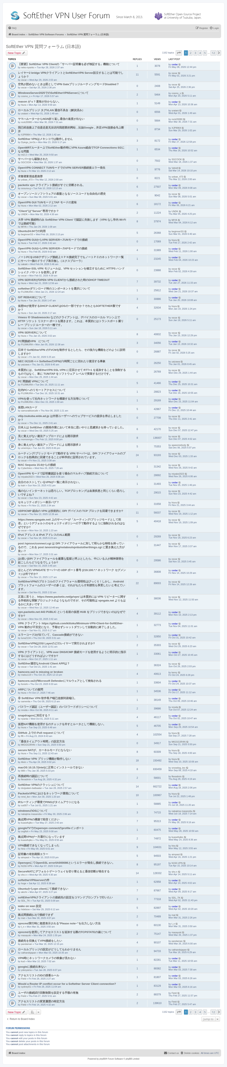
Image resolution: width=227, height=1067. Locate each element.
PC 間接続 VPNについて (33, 381)
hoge (23, 883)
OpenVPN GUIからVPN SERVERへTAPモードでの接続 (52, 248)
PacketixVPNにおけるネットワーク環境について (48, 793)
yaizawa (25, 364)
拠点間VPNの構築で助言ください (38, 819)
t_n (22, 926)
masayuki (26, 935)
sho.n (24, 874)
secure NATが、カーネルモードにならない (45, 750)
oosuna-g (26, 188)
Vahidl (175, 168)
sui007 (24, 805)
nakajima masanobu (31, 814)
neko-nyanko (27, 67)
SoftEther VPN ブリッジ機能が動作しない (44, 758)
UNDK (24, 214)
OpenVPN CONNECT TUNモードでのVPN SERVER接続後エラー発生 (61, 167)
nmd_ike (25, 796)
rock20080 (26, 122)
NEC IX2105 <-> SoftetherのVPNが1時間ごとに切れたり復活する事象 (61, 361)
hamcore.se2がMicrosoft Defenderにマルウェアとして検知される (60, 680)
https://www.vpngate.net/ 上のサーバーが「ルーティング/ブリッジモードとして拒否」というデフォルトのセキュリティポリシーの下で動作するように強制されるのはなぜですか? (71, 523)
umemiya (26, 448)
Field (23, 978)
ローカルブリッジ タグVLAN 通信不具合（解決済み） (51, 110)
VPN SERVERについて (32, 332)
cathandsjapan (28, 952)
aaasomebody (179, 445)
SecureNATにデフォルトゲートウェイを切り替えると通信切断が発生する (64, 871)
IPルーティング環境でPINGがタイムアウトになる (49, 802)
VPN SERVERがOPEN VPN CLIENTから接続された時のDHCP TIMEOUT (64, 279)
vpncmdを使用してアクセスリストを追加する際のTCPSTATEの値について (64, 932)
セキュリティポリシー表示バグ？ (38, 502)
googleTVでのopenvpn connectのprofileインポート (51, 828)
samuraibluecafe (29, 410)
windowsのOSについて (33, 810)
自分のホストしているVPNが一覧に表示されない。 (49, 482)
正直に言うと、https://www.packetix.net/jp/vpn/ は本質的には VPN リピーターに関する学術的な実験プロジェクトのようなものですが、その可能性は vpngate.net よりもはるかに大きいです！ (72, 600)
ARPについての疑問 (30, 689)
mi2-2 (24, 154)
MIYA (24, 226)
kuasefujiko (27, 822)
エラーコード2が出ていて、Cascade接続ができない (50, 634)
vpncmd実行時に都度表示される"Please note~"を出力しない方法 (59, 923)
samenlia (25, 701)
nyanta (24, 718)
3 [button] (195, 53)
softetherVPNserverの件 (33, 880)
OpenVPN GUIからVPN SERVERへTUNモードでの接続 (53, 239)
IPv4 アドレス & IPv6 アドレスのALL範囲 (44, 534)
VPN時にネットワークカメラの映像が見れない (47, 958)
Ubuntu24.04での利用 (32, 231)
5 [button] (205, 53)
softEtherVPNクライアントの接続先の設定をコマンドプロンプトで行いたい (65, 897)
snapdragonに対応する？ (34, 715)
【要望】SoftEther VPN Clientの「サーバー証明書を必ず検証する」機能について (69, 64)
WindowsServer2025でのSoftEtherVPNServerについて (53, 92)
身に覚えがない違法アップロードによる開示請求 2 (49, 444)
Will (23, 770)
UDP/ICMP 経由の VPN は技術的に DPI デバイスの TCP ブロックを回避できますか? (70, 510)
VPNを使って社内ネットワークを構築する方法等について (54, 398)
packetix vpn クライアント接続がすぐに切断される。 (51, 185)
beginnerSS (27, 234)
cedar (175, 64)
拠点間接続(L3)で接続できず (35, 914)
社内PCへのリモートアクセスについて (42, 390)
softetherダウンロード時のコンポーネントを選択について (54, 288)
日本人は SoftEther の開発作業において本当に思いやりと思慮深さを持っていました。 (71, 427)
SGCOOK (26, 162)
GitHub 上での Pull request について (41, 732)
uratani (24, 113)
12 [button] (213, 53)
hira (23, 848)
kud (23, 961)
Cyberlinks (26, 468)
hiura (23, 105)
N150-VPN (26, 866)
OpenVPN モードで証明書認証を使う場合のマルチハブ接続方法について (63, 473)
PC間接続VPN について (33, 341)
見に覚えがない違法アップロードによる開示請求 (48, 436)
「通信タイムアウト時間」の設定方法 (41, 741)
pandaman (26, 944)
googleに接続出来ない (32, 966)
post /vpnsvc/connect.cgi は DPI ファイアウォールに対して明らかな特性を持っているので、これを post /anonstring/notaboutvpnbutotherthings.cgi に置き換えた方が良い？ (71, 547)
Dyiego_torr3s (28, 142)
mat (23, 918)
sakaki (24, 264)
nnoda (24, 710)
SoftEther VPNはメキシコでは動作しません (45, 139)
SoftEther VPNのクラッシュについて (41, 784)
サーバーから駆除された (33, 159)
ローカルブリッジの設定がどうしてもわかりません (49, 949)
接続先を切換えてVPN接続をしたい (40, 940)
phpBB (102, 1059)
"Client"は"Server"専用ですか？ (38, 211)
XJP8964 (26, 134)
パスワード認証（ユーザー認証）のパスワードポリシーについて (58, 706)
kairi (23, 485)
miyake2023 (27, 476)
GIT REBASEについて (32, 297)
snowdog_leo (178, 767)
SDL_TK (25, 900)
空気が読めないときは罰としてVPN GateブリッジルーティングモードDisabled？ (68, 84)
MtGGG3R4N (28, 744)
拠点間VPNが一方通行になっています (41, 836)
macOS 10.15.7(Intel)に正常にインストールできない (51, 767)
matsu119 (26, 675)
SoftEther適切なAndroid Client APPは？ (44, 663)
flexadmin (26, 779)
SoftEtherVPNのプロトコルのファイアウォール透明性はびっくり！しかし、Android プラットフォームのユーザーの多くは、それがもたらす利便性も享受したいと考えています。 (71, 585)
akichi (24, 892)
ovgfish (25, 831)
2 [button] (190, 53)
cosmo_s (25, 96)
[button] (179, 52)
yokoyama (26, 970)
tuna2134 (26, 638)
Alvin (23, 762)
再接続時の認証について (33, 776)
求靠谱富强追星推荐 (30, 176)
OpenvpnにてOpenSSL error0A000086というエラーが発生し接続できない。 (66, 862)
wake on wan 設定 (29, 906)
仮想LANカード (27, 407)
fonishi (24, 684)
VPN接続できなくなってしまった (38, 845)
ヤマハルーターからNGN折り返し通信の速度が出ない (51, 118)
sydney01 (26, 986)
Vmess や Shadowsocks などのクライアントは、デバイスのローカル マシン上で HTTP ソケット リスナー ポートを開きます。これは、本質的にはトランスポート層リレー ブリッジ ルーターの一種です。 (71, 321)
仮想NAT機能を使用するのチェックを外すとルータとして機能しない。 (62, 724)
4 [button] (200, 53)
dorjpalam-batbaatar (31, 788)
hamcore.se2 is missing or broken (40, 672)
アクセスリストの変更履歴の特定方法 (41, 1001)
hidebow (25, 909)
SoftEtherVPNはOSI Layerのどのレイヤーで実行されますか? (56, 643)
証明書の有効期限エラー (33, 854)
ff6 (22, 736)
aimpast (25, 857)
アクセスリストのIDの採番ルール (38, 975)
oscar (24, 80)
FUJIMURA (27, 292)
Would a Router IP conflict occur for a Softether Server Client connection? (67, 983)
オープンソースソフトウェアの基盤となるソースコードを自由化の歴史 (62, 193)
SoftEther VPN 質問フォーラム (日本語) (43, 46)
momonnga (27, 439)
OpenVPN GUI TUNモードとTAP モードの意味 (47, 202)
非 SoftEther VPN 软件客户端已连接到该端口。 (47, 698)
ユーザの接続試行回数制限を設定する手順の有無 (48, 992)
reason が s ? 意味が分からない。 (39, 101)
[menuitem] (12, 28)
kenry (174, 672)
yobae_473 (27, 179)
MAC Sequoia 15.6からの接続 (37, 464)
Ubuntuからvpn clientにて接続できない (43, 888)
